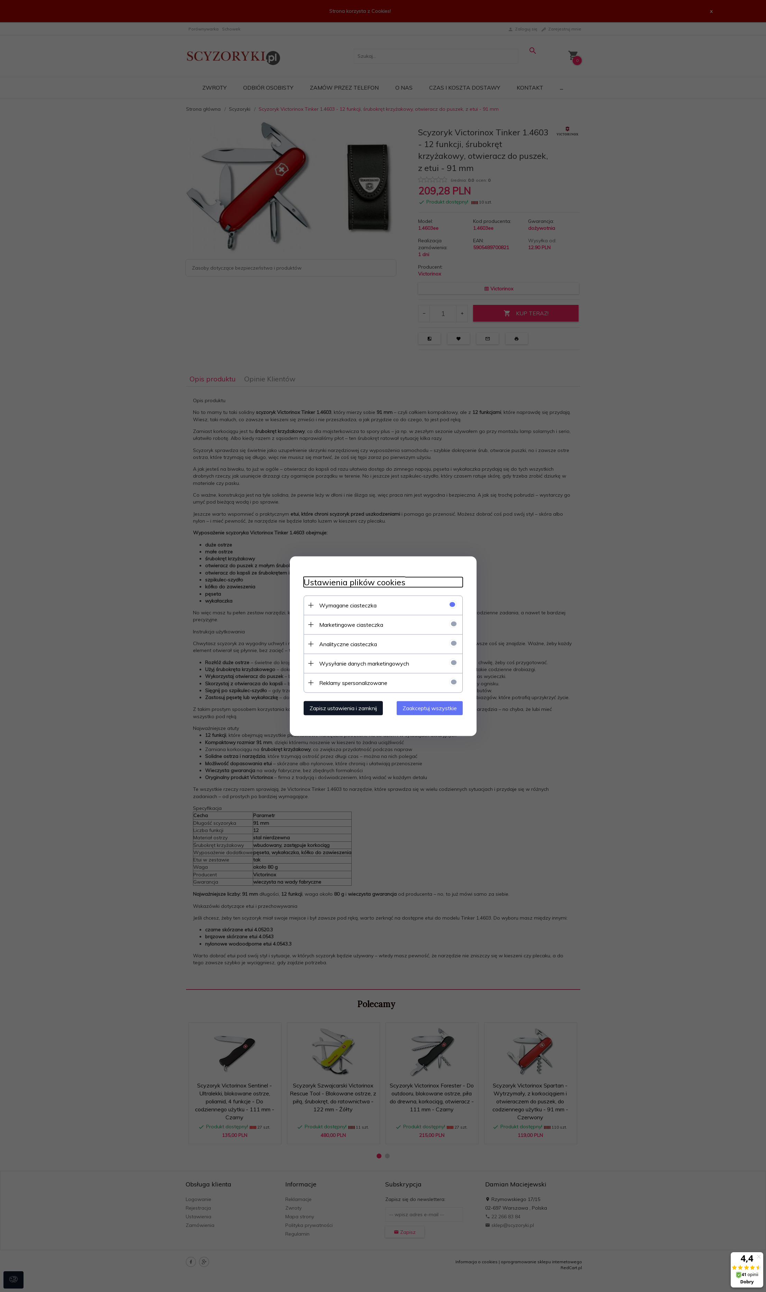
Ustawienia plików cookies (354, 582)
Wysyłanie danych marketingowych (364, 663)
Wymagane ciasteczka (348, 605)
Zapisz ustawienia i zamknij (343, 707)
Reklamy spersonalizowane (353, 682)
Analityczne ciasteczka (348, 643)
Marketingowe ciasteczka (351, 624)
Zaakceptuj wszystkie (430, 707)
